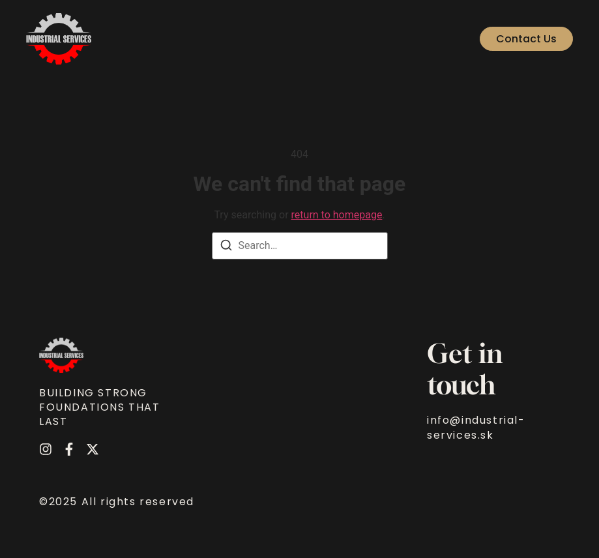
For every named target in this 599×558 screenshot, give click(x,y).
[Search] (226, 247)
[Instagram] (45, 449)
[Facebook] (69, 449)
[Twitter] (92, 449)
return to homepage (337, 215)
